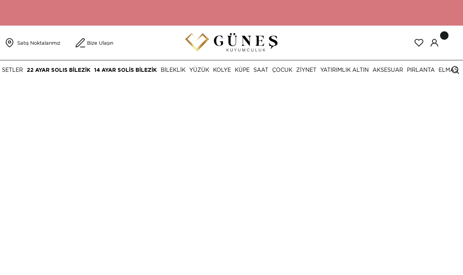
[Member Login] (434, 42)
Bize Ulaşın (100, 43)
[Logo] (231, 42)
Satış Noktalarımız (38, 43)
